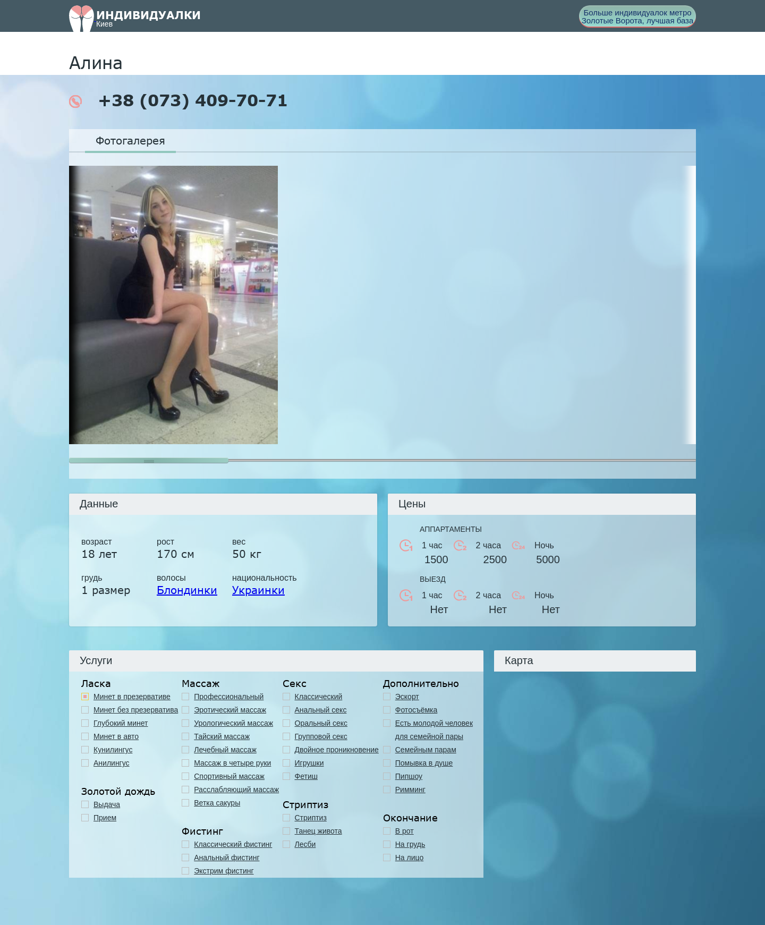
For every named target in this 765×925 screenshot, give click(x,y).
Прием (105, 817)
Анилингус (112, 763)
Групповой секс (321, 736)
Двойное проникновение (337, 749)
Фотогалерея (130, 140)
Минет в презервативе (132, 696)
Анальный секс (321, 710)
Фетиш (306, 776)
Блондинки (187, 589)
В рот (404, 831)
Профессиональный (229, 696)
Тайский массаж (222, 736)
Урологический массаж (233, 723)
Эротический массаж (230, 710)
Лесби (305, 844)
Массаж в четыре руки (232, 763)
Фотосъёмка (416, 710)
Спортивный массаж (229, 776)
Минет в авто (116, 736)
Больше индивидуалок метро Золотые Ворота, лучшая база (638, 16)
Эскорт (407, 696)
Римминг (410, 789)
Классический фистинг (233, 844)
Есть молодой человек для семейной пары (434, 730)
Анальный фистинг (226, 857)
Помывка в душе (424, 763)
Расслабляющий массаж (236, 789)
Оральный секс (321, 723)
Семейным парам (425, 749)
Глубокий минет (121, 723)
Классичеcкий (319, 696)
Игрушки (309, 763)
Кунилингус (113, 749)
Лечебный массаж (225, 749)
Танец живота (318, 831)
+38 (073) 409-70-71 (178, 100)
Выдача (107, 804)
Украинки (258, 589)
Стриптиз (311, 817)
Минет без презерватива (136, 710)
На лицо (409, 857)
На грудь (410, 844)
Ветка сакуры (217, 803)
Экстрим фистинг (223, 871)
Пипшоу (408, 776)
